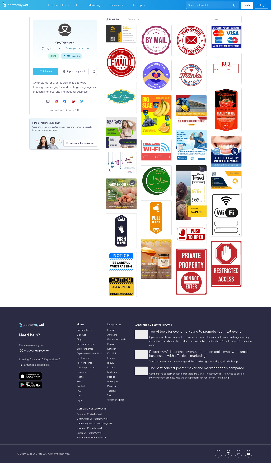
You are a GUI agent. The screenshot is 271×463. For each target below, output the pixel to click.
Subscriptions (84, 330)
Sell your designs (86, 344)
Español (111, 353)
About (80, 377)
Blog (79, 339)
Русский (111, 386)
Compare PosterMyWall (91, 409)
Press (80, 381)
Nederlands (113, 372)
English (111, 330)
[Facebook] (218, 453)
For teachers (83, 358)
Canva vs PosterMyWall (89, 414)
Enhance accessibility (35, 365)
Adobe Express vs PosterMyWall (94, 423)
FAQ (79, 391)
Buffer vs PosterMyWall (89, 433)
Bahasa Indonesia (116, 339)
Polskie (111, 377)
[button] (235, 5)
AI (79, 5)
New (215, 19)
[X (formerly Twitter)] (238, 453)
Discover (81, 334)
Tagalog (111, 391)
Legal (79, 400)
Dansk (110, 344)
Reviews (81, 372)
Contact (81, 386)
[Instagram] (228, 453)
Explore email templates (89, 353)
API (79, 395)
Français (111, 358)
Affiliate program (86, 367)
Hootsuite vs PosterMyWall (91, 437)
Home (80, 324)
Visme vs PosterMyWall (89, 428)
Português (113, 381)
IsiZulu (110, 362)
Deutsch (111, 348)
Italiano (111, 367)
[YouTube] (248, 453)
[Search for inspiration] (210, 5)
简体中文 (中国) (115, 400)
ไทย (109, 395)
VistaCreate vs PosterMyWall (92, 419)
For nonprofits (84, 362)
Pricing (139, 5)
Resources (119, 5)
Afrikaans (112, 334)
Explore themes (85, 348)
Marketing (96, 5)
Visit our (35, 350)
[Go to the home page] (14, 5)
